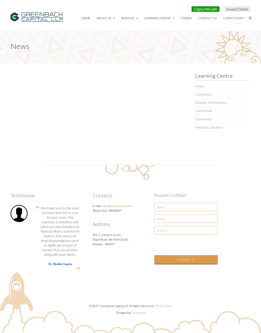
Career (186, 18)
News (199, 86)
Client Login (233, 18)
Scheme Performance (211, 102)
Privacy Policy (163, 306)
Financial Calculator (209, 127)
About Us (106, 18)
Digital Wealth (205, 9)
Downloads (203, 119)
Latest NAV (203, 111)
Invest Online (237, 9)
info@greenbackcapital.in (117, 206)
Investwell (138, 312)
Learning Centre (159, 18)
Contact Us (207, 18)
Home (85, 18)
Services (129, 18)
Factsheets (203, 94)
